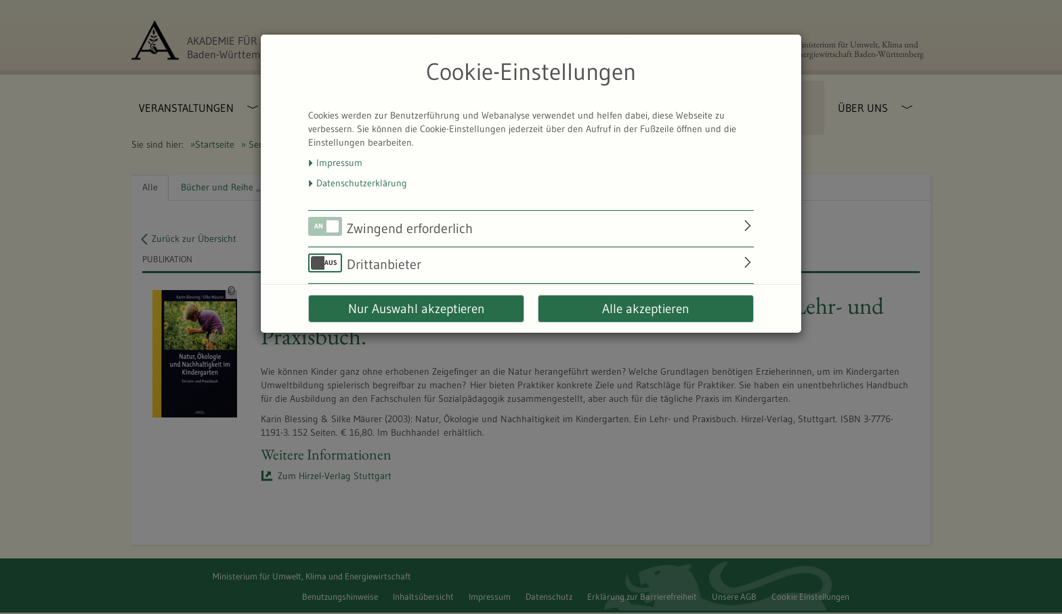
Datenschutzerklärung (361, 183)
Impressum (339, 163)
